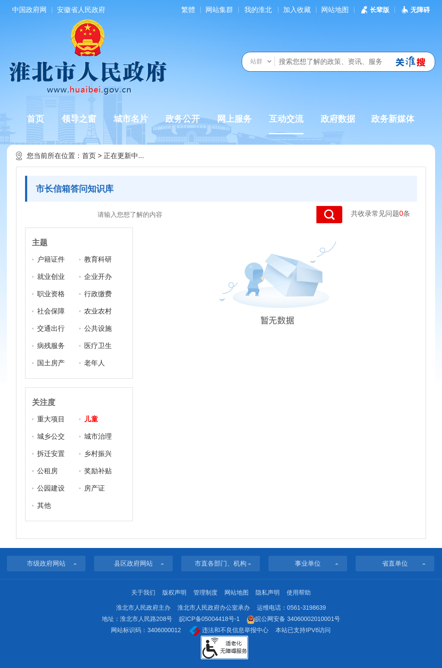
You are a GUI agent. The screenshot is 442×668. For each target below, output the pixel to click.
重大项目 (51, 419)
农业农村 (98, 311)
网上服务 (234, 118)
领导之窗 (79, 118)
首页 (35, 118)
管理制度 (205, 592)
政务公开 (182, 118)
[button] (374, 9)
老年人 (94, 363)
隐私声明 (268, 592)
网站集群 (219, 9)
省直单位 (395, 563)
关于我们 (143, 592)
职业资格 (51, 294)
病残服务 (51, 345)
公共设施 (98, 328)
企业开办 (98, 276)
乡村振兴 (98, 453)
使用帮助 (299, 592)
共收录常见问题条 (380, 213)
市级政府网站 (46, 563)
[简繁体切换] (188, 9)
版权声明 (174, 592)
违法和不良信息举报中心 (228, 631)
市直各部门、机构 (220, 563)
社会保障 (51, 311)
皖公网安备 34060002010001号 (293, 619)
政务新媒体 (392, 118)
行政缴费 (98, 294)
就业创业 (51, 276)
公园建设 (51, 488)
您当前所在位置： (54, 155)
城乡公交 (51, 436)
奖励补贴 (98, 471)
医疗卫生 (98, 345)
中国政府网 (29, 9)
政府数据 (338, 118)
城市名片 (131, 118)
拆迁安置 (51, 453)
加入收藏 (297, 9)
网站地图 (335, 9)
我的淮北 (258, 9)
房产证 (94, 488)
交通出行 (51, 328)
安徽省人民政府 (81, 9)
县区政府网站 (133, 563)
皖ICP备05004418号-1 (209, 618)
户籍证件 (51, 259)
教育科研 (98, 259)
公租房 (47, 471)
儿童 (91, 419)
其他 (44, 505)
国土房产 (51, 363)
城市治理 (98, 436)
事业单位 (308, 563)
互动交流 (286, 124)
